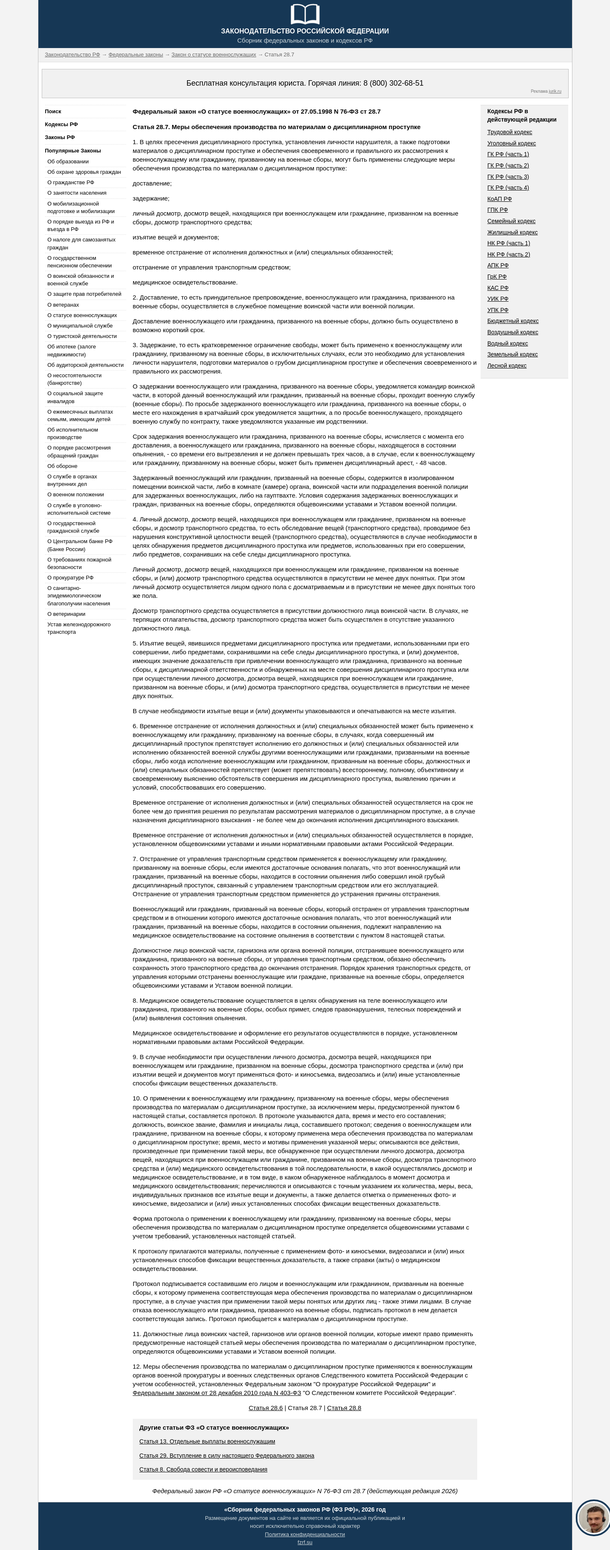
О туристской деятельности (82, 336)
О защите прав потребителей (84, 294)
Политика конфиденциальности (305, 1534)
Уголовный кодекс (511, 143)
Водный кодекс (507, 343)
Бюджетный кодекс (513, 321)
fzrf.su (305, 1542)
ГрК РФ (496, 276)
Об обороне (63, 466)
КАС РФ (498, 288)
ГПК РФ (497, 209)
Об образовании (68, 161)
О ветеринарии (67, 614)
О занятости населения (77, 193)
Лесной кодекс (506, 365)
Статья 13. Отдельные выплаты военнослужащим (207, 1441)
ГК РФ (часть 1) (508, 154)
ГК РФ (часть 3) (508, 176)
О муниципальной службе (80, 326)
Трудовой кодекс (509, 132)
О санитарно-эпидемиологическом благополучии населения (79, 595)
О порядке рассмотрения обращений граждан (79, 451)
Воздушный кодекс (512, 332)
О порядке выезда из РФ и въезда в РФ (81, 225)
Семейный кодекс (511, 221)
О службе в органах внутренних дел (72, 480)
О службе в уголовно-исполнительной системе (79, 509)
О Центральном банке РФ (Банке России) (80, 545)
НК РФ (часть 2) (508, 254)
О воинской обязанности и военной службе (81, 280)
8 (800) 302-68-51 (393, 83)
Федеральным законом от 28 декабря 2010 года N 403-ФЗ (217, 1392)
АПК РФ (498, 265)
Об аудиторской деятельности (86, 365)
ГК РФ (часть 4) (508, 187)
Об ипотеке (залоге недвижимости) (72, 350)
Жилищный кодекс (512, 232)
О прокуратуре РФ (71, 577)
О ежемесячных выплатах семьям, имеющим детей (80, 415)
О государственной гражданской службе (73, 527)
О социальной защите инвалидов (75, 397)
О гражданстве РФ (71, 182)
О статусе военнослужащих (82, 315)
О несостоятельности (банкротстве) (75, 379)
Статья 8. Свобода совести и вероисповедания (203, 1469)
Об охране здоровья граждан (84, 172)
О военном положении (76, 494)
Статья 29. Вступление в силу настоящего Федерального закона (226, 1455)
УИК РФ (498, 298)
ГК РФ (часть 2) (508, 165)
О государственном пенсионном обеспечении (80, 262)
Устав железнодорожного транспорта (79, 628)
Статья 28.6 (266, 1407)
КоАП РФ (499, 199)
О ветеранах (63, 305)
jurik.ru (555, 91)
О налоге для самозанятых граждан (82, 243)
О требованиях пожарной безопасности (79, 563)
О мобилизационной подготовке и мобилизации (81, 207)
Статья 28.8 (344, 1407)
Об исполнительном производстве (73, 433)
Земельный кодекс (512, 354)
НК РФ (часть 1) (508, 243)
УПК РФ (498, 310)
